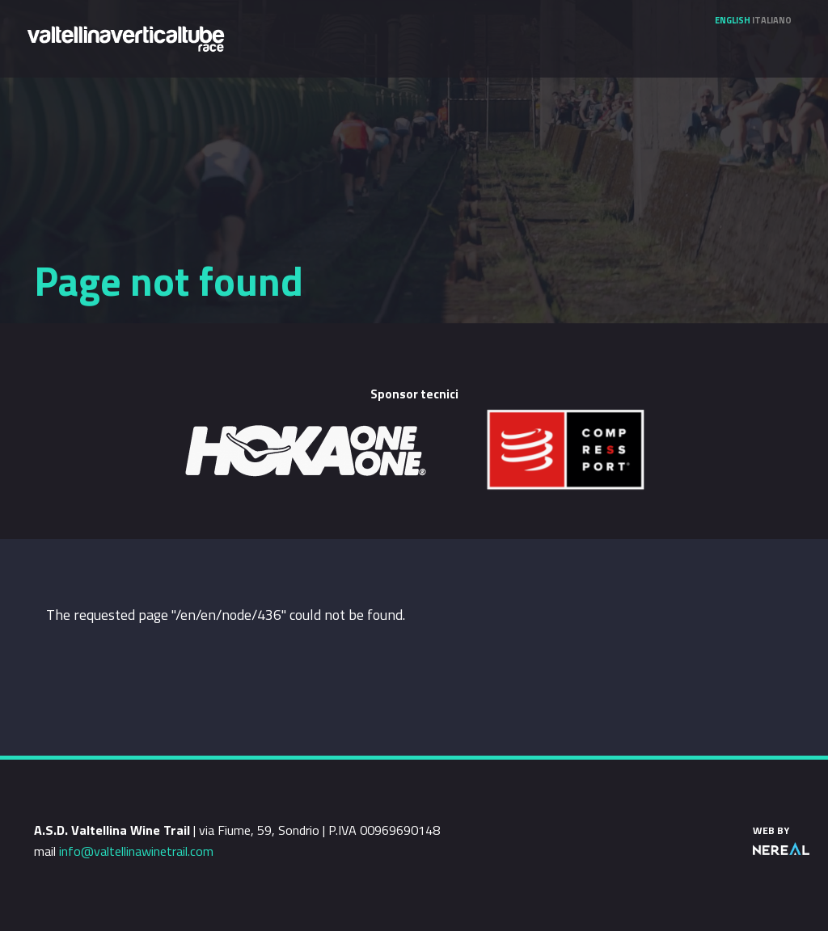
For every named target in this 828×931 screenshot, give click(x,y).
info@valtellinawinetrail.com (136, 851)
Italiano (772, 20)
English (732, 20)
